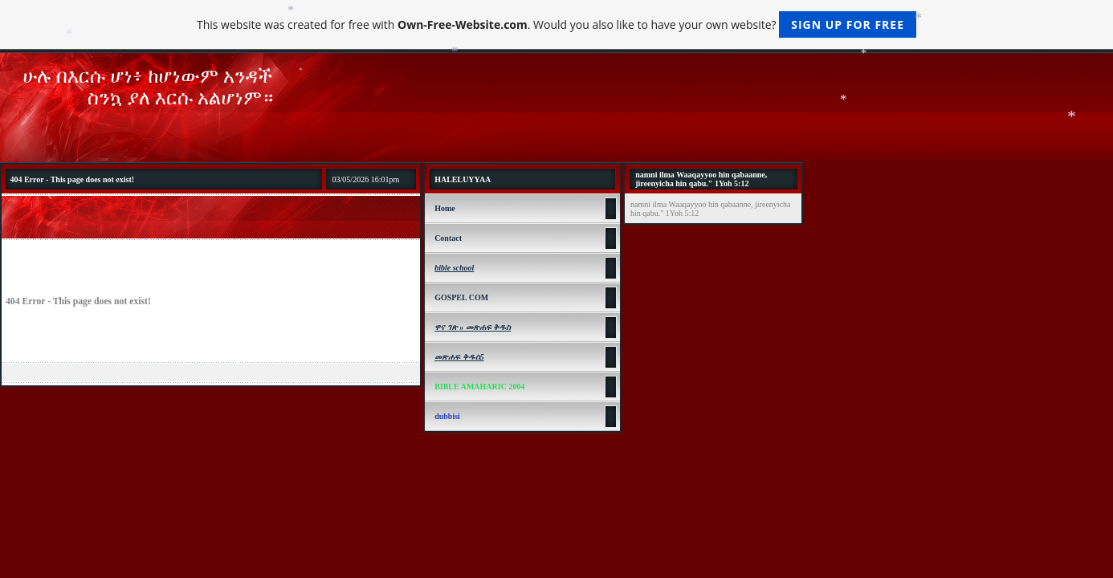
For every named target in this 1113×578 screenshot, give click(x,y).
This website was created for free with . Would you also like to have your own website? (556, 24)
